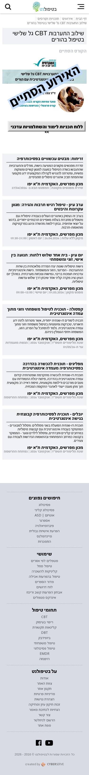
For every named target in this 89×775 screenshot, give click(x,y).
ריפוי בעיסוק (44, 622)
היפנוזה (44, 659)
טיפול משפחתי (44, 643)
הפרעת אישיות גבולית (44, 531)
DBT (44, 632)
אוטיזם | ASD (44, 515)
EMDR (44, 653)
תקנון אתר (44, 689)
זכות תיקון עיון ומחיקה (44, 704)
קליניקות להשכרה (44, 571)
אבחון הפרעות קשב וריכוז (44, 592)
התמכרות (44, 541)
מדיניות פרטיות (44, 694)
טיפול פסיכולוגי (44, 648)
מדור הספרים (44, 582)
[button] (8, 6)
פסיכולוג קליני (44, 510)
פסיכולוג (44, 505)
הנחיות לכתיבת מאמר (44, 709)
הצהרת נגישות (44, 699)
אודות (44, 678)
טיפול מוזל (44, 566)
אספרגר (44, 520)
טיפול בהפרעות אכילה (44, 576)
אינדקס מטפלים (44, 597)
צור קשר (44, 715)
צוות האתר (44, 683)
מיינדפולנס (44, 536)
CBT (44, 617)
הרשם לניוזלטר (44, 720)
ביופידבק (44, 638)
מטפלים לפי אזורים (44, 561)
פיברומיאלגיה (44, 526)
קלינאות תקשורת (44, 627)
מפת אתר (44, 725)
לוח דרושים (44, 587)
